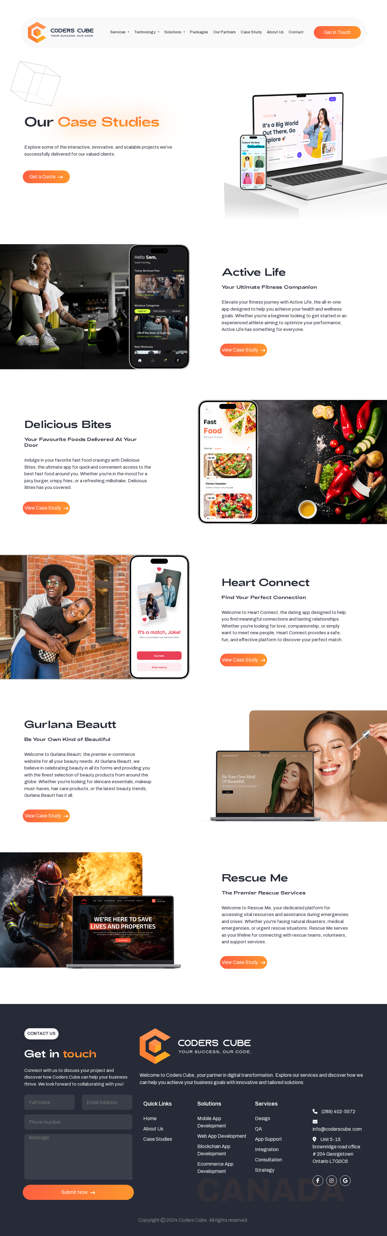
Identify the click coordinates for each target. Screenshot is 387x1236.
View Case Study (243, 350)
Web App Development (221, 1136)
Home (150, 1118)
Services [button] (118, 32)
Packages (199, 32)
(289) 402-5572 (334, 1111)
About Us (275, 32)
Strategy (264, 1170)
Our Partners (224, 32)
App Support (268, 1139)
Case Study (251, 32)
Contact (296, 32)
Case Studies (157, 1139)
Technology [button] (145, 32)
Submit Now (78, 1192)
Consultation (268, 1159)
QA (258, 1128)
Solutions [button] (173, 32)
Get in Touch (337, 32)
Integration (267, 1149)
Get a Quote (46, 177)
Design (262, 1118)
